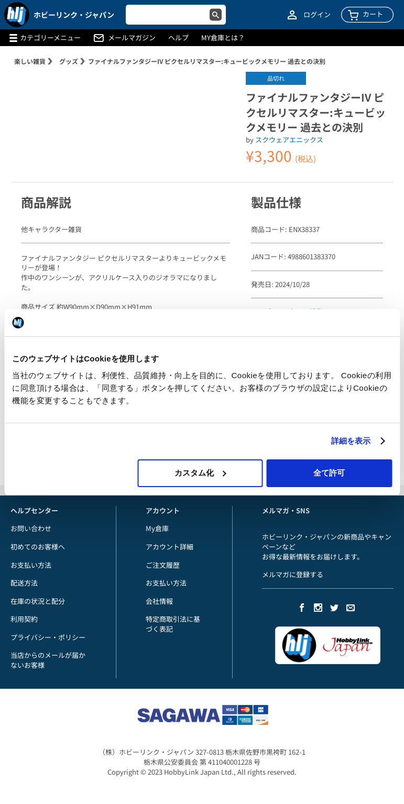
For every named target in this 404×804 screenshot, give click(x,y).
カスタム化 (200, 472)
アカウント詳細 (169, 547)
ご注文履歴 (163, 565)
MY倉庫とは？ (223, 37)
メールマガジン (132, 37)
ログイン (317, 14)
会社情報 (159, 601)
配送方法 (24, 583)
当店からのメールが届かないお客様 (47, 660)
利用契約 (24, 619)
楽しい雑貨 (30, 61)
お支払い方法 (30, 565)
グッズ (68, 61)
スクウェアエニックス (289, 140)
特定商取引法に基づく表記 (173, 624)
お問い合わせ (30, 528)
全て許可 (329, 472)
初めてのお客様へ (37, 547)
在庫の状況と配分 (37, 601)
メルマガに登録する (292, 574)
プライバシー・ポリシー (47, 637)
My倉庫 (157, 528)
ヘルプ (178, 37)
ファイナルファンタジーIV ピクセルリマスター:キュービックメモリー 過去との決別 (206, 61)
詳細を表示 (351, 440)
